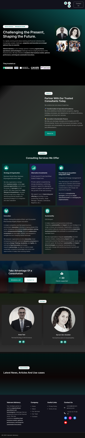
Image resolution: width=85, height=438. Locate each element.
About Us (50, 133)
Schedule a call (16, 280)
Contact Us (78, 4)
